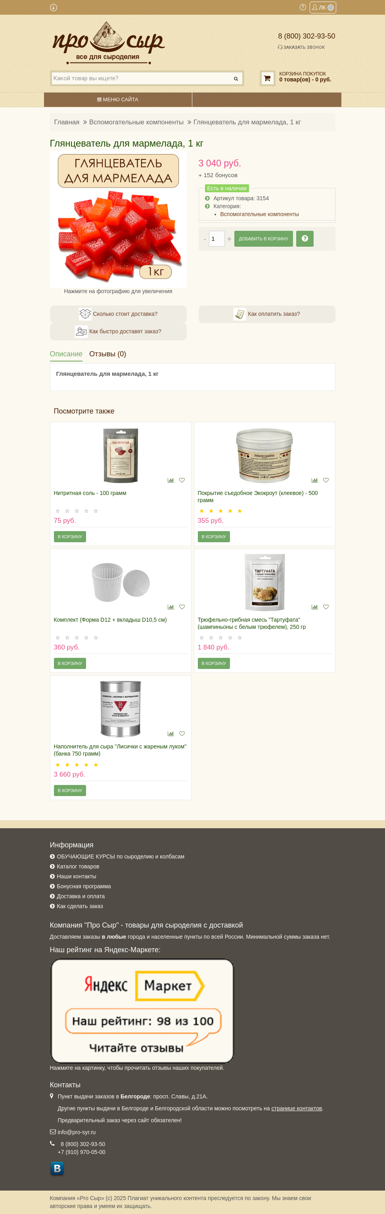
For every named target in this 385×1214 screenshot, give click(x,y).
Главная (67, 122)
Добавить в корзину (263, 238)
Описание (66, 354)
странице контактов (296, 1108)
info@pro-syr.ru (77, 1132)
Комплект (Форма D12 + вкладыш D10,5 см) (110, 620)
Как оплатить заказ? (267, 314)
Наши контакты (76, 876)
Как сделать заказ (80, 906)
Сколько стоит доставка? (118, 314)
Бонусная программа (84, 886)
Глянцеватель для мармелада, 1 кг (247, 122)
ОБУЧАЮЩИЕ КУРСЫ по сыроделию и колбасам (121, 856)
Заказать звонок (301, 47)
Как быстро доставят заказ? (118, 331)
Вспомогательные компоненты (136, 122)
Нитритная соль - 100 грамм (90, 493)
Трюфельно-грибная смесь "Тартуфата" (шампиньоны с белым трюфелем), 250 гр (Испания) (252, 627)
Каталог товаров (78, 866)
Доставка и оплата (81, 896)
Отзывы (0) (107, 354)
